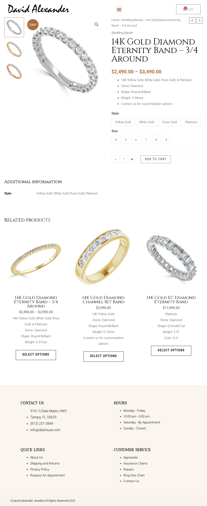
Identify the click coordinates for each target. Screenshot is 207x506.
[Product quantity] (124, 159)
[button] (119, 9)
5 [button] (126, 140)
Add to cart (155, 159)
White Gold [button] (146, 122)
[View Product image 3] (14, 71)
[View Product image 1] (14, 27)
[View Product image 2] (14, 49)
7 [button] (146, 140)
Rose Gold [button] (170, 122)
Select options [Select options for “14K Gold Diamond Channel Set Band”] (103, 356)
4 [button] (116, 140)
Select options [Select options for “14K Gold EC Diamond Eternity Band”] (171, 350)
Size (114, 131)
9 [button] (166, 140)
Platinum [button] (191, 122)
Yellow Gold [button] (123, 122)
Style (115, 113)
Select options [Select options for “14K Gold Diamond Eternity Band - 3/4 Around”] (36, 355)
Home (115, 20)
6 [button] (136, 140)
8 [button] (156, 140)
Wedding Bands (132, 20)
